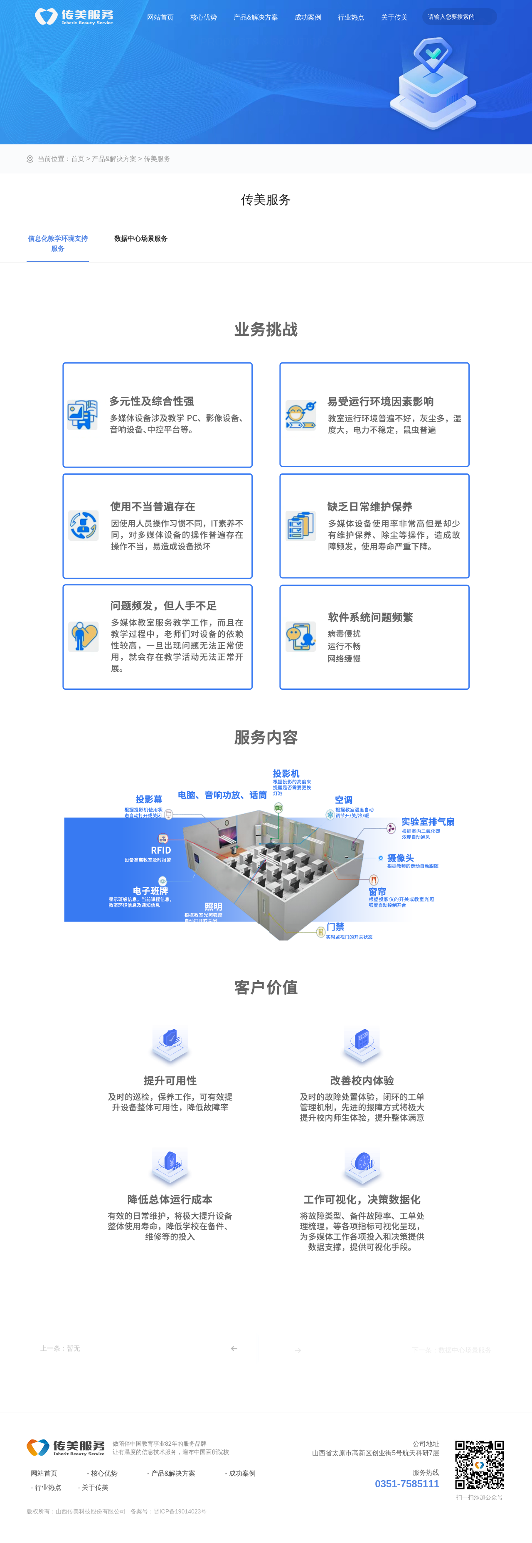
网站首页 (160, 17)
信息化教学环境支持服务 (58, 243)
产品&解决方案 (256, 17)
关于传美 (394, 17)
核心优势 (203, 17)
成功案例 (308, 17)
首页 (77, 158)
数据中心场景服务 (140, 238)
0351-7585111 (407, 1484)
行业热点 (351, 17)
